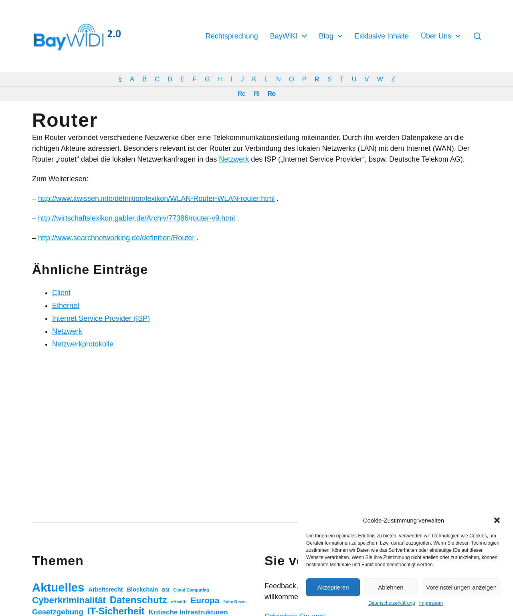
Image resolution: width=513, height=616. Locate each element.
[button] (497, 520)
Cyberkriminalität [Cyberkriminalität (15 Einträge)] (69, 600)
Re (241, 93)
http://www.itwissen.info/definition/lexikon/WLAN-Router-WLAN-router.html (156, 199)
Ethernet (65, 306)
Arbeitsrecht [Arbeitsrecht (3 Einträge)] (105, 589)
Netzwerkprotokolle (82, 344)
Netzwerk (234, 159)
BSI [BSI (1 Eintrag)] (165, 590)
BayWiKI (284, 36)
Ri (256, 93)
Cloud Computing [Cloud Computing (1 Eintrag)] (191, 590)
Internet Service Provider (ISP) (101, 318)
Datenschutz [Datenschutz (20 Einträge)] (138, 599)
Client (61, 293)
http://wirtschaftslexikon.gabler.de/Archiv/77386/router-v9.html (136, 218)
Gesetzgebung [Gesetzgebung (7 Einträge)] (57, 612)
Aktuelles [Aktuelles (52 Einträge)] (58, 587)
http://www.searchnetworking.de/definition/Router (116, 238)
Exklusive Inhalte (382, 36)
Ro (271, 93)
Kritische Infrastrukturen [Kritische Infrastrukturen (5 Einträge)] (188, 612)
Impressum (431, 603)
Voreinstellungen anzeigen (461, 587)
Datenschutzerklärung (391, 603)
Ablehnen (390, 587)
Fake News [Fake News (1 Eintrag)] (234, 601)
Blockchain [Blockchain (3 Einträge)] (142, 589)
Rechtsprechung (232, 36)
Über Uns (436, 36)
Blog (326, 36)
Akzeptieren (333, 587)
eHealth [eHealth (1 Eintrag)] (179, 601)
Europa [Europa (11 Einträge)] (204, 600)
